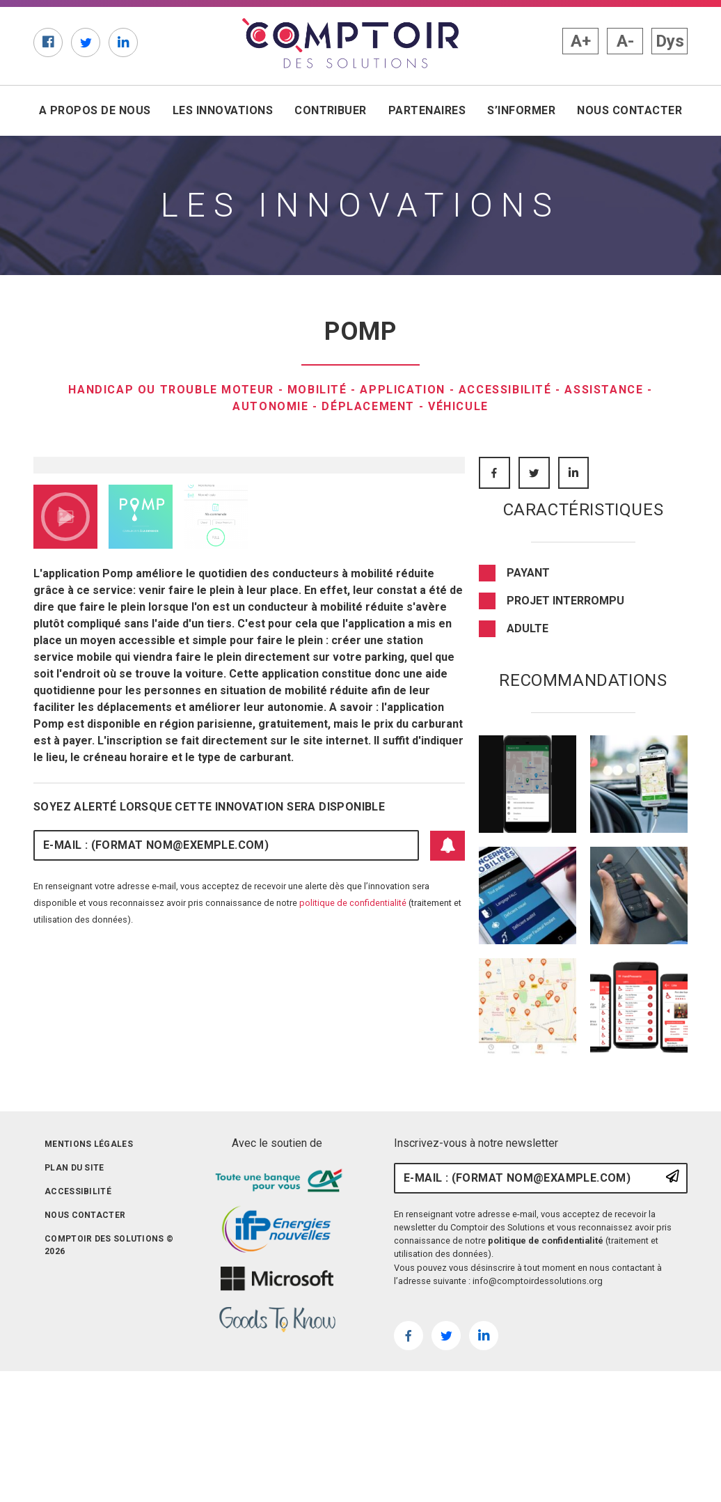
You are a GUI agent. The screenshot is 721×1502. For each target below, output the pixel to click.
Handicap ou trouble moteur (171, 389)
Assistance (603, 389)
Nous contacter (629, 110)
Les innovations (223, 110)
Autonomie (270, 406)
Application (402, 389)
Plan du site (74, 1290)
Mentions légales (89, 1267)
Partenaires (427, 110)
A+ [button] (581, 41)
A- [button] (625, 41)
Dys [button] (670, 41)
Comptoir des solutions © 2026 (109, 1367)
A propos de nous (95, 110)
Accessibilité (505, 389)
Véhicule (458, 406)
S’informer (521, 110)
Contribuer (330, 110)
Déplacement (368, 406)
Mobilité (317, 389)
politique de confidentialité (352, 1134)
